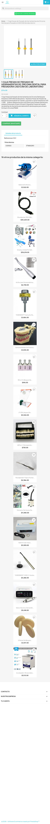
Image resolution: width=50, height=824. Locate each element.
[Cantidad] (3, 116)
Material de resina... (25, 185)
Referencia (8, 138)
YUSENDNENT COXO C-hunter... (25, 575)
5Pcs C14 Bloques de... (25, 380)
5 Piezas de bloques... (25, 640)
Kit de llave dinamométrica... (25, 282)
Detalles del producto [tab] (13, 133)
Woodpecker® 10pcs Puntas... (25, 478)
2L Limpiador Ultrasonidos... (25, 673)
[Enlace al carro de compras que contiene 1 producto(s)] (46, 2)
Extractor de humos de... (25, 510)
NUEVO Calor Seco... (25, 543)
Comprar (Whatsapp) (11, 123)
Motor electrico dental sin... (25, 608)
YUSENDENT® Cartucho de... (25, 315)
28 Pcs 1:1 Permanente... (25, 445)
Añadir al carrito (20, 116)
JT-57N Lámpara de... (25, 412)
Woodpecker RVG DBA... (25, 217)
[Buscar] (25, 8)
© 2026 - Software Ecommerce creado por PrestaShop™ (20, 822)
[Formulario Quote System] (25, 762)
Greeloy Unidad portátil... (25, 250)
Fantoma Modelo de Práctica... (25, 347)
